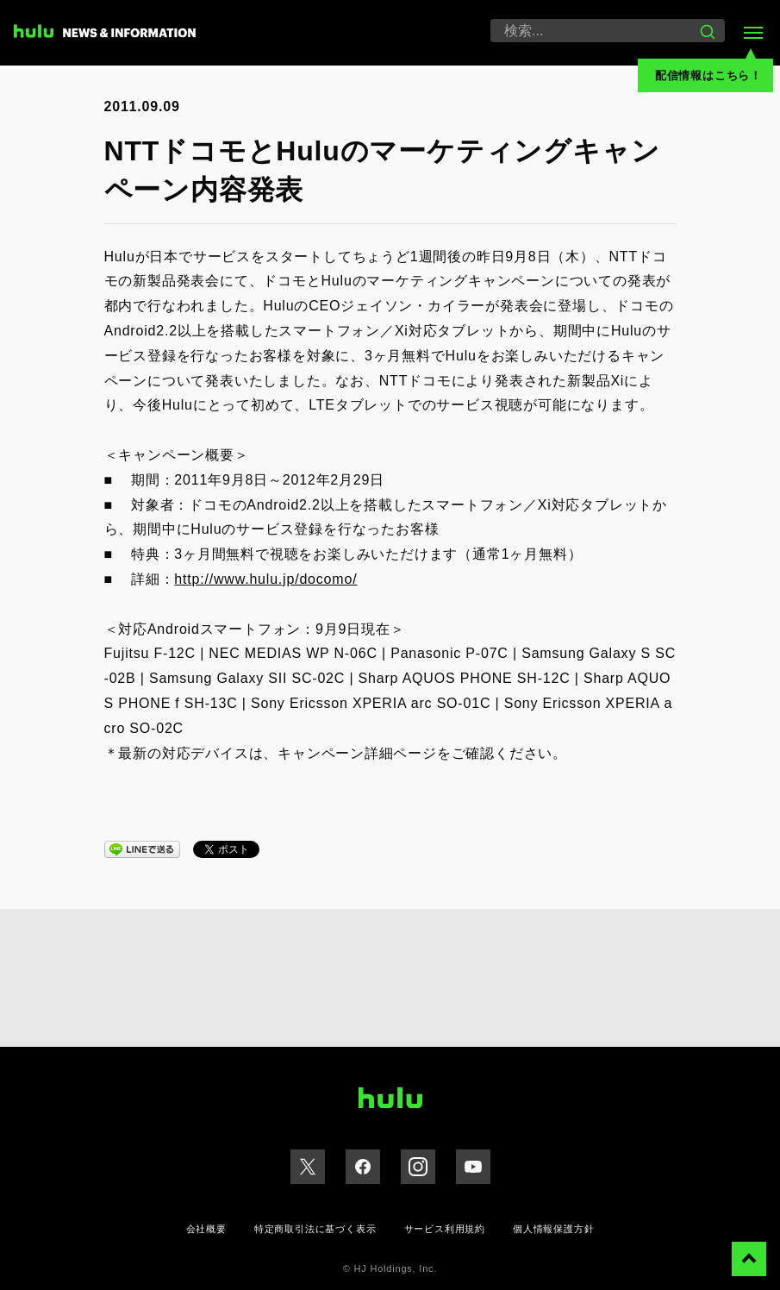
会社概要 (206, 1229)
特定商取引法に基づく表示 (315, 1229)
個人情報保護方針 (553, 1229)
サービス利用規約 (444, 1229)
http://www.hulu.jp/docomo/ (265, 579)
